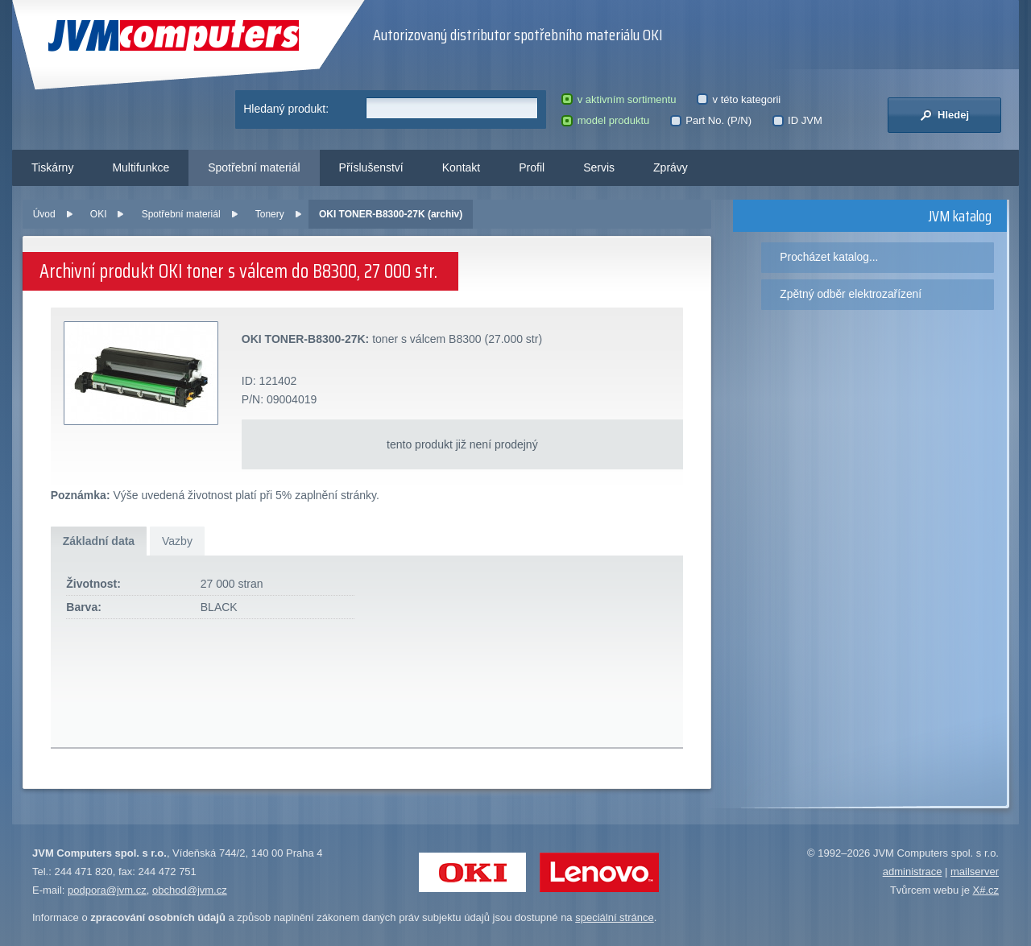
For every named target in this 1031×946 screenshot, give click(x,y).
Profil (531, 167)
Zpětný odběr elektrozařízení (850, 293)
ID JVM (797, 120)
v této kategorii (738, 99)
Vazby (177, 541)
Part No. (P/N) (711, 120)
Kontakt (461, 167)
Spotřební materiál (254, 167)
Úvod (44, 214)
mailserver (974, 871)
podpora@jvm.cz (107, 890)
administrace (912, 871)
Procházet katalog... (829, 256)
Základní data (99, 541)
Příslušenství (371, 167)
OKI (98, 214)
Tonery (269, 214)
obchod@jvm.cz (189, 890)
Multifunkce (140, 167)
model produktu (605, 120)
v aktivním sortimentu (618, 99)
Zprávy (670, 167)
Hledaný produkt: (286, 108)
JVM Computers (173, 36)
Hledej (944, 115)
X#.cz (985, 890)
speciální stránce (614, 917)
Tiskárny (52, 167)
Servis (599, 167)
